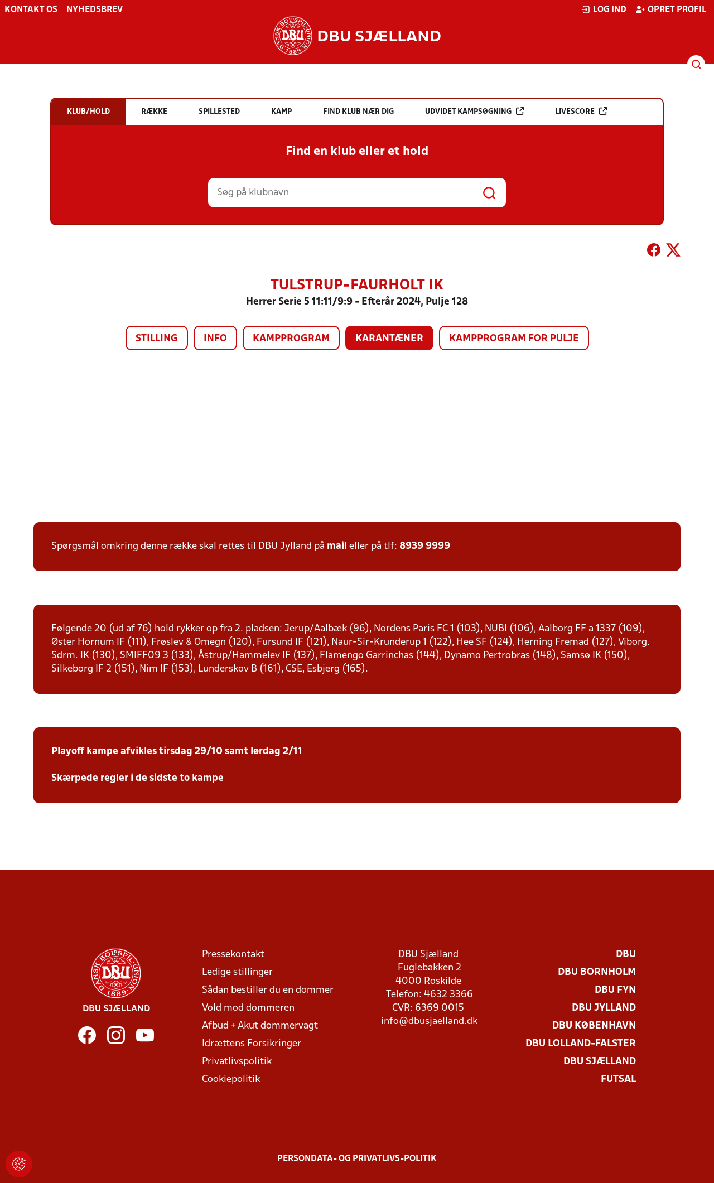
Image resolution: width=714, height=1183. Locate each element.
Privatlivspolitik (237, 1061)
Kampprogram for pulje (514, 339)
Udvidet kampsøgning (474, 111)
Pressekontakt (233, 954)
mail (337, 546)
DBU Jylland (604, 1008)
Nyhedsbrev (94, 10)
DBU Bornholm (597, 972)
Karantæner (389, 339)
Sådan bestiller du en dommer (268, 990)
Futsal (618, 1079)
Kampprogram (291, 339)
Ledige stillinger (237, 972)
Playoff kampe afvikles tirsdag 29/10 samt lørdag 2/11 (176, 751)
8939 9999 (424, 546)
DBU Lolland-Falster (580, 1044)
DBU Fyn (615, 990)
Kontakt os (30, 10)
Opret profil (670, 9)
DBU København (594, 1026)
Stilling (157, 339)
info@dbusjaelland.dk (429, 1021)
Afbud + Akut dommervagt (260, 1026)
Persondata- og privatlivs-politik (357, 1159)
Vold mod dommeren (248, 1008)
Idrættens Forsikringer (251, 1044)
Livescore (581, 111)
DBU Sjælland (599, 1061)
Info (215, 339)
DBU (626, 954)
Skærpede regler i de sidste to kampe (137, 778)
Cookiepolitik (231, 1079)
